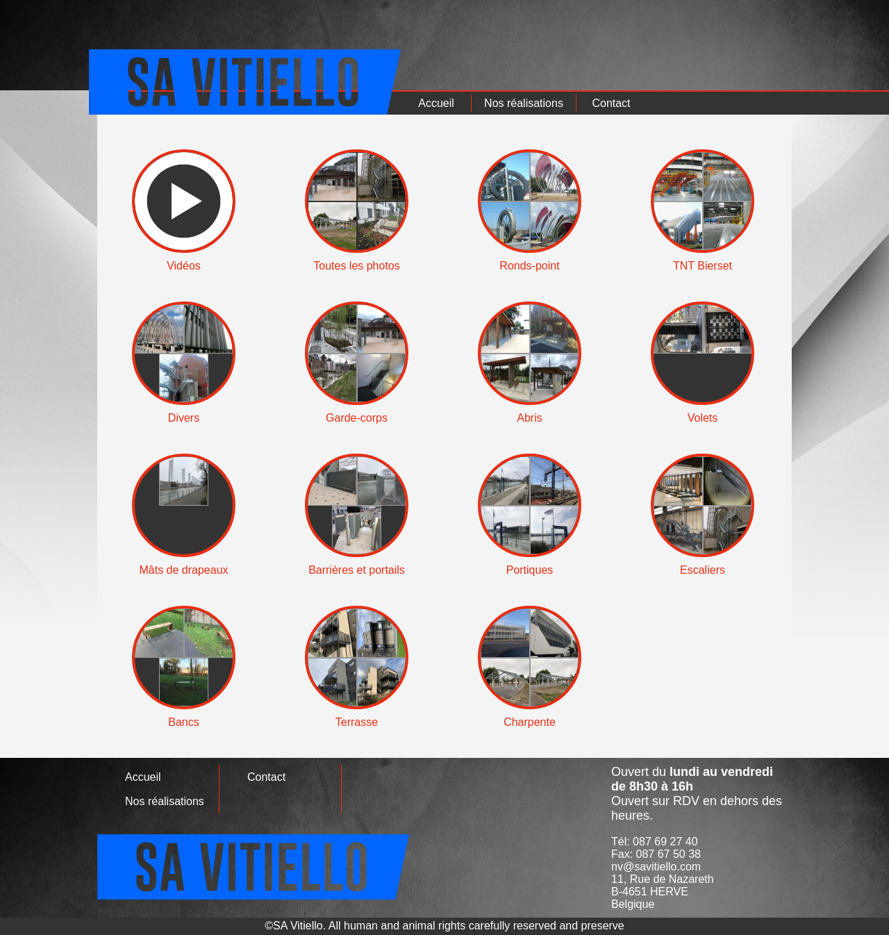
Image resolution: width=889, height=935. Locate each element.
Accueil (436, 103)
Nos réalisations (523, 103)
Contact (611, 103)
